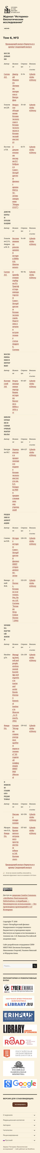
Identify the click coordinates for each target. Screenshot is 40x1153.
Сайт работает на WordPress (24, 1149)
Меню (6, 28)
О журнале (8, 1115)
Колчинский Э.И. (7, 384)
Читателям (7, 1130)
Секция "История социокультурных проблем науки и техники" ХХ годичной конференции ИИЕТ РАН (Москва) (15, 751)
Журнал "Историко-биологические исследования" (16, 19)
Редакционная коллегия (13, 1120)
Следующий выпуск (23, 47)
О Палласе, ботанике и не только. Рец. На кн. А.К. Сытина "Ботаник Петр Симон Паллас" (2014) (15, 600)
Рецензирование (10, 1135)
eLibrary (32, 80)
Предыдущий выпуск (14, 44)
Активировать (20, 1104)
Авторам (7, 1125)
